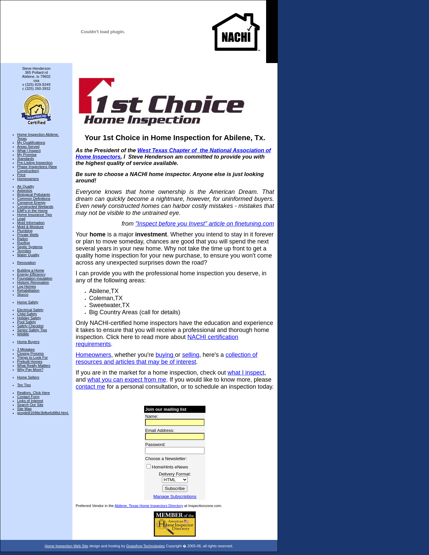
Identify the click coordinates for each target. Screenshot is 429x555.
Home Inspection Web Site (66, 546)
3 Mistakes (26, 349)
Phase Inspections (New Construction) (37, 169)
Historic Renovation (33, 282)
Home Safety (28, 302)
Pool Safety (26, 322)
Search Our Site (30, 405)
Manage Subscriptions (174, 496)
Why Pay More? (30, 370)
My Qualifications (31, 143)
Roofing (23, 243)
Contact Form (28, 397)
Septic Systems (30, 247)
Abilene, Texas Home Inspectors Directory (149, 506)
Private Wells (28, 235)
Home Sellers (28, 377)
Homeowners (28, 179)
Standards (25, 159)
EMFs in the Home (32, 211)
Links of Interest (30, 401)
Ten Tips (24, 385)
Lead (21, 219)
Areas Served (28, 147)
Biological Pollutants (33, 194)
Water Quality (28, 255)
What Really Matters (33, 366)
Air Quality (25, 186)
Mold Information (31, 223)
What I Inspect (29, 151)
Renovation (26, 263)
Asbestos (24, 190)
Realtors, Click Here (33, 393)
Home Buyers (28, 342)
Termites (24, 251)
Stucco (22, 294)
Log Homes (26, 286)
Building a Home (30, 270)
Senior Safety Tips (32, 330)
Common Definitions (33, 199)
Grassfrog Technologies (145, 546)
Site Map (24, 409)
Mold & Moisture (30, 227)
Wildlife (23, 334)
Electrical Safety (30, 310)
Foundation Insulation (34, 278)
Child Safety (27, 314)
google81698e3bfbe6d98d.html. (43, 413)
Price (21, 175)
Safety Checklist (30, 326)
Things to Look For (32, 357)
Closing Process (30, 353)
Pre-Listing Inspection (35, 163)
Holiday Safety (29, 318)
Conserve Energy (31, 203)
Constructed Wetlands (35, 207)
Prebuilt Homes (29, 361)
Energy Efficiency (31, 274)
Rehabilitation (28, 290)
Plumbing (25, 231)
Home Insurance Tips (34, 215)
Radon (22, 239)
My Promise (27, 155)
